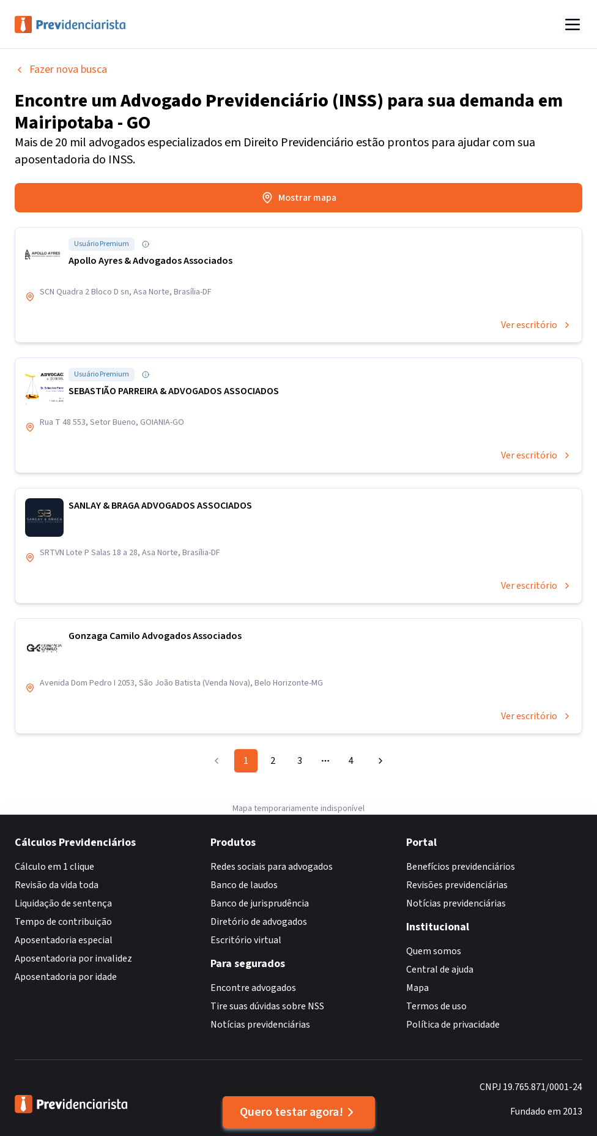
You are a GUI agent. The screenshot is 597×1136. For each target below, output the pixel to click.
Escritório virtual (245, 940)
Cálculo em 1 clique (54, 866)
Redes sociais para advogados (271, 866)
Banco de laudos (244, 885)
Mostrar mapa (298, 197)
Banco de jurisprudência (259, 903)
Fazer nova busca (61, 69)
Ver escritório (536, 325)
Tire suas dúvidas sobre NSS (267, 1006)
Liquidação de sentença (63, 903)
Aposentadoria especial (64, 940)
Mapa (417, 987)
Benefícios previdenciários (460, 866)
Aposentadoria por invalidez (73, 958)
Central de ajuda (439, 969)
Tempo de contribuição (63, 921)
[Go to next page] (378, 761)
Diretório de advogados (258, 921)
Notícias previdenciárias (260, 1024)
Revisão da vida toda (56, 885)
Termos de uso (436, 1006)
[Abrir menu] (572, 24)
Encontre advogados (253, 987)
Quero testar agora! (299, 1112)
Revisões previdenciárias (457, 885)
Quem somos (433, 951)
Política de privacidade (453, 1024)
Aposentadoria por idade (66, 976)
